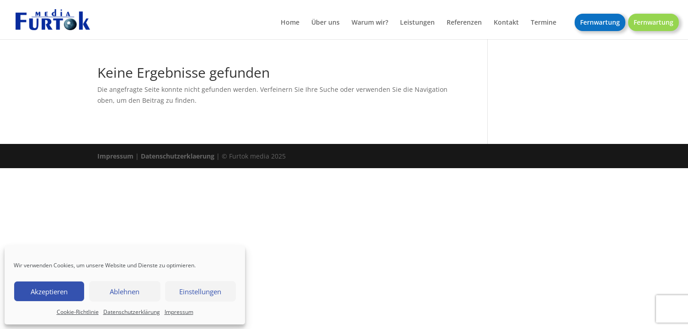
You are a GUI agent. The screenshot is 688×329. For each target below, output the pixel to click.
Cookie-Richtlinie (78, 312)
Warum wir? (370, 23)
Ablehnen (124, 291)
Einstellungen (200, 291)
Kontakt (506, 23)
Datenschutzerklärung (131, 312)
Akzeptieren (49, 291)
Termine (543, 23)
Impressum (179, 312)
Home (290, 23)
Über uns (325, 23)
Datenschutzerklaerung (177, 156)
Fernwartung (600, 22)
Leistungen (417, 23)
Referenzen (464, 23)
